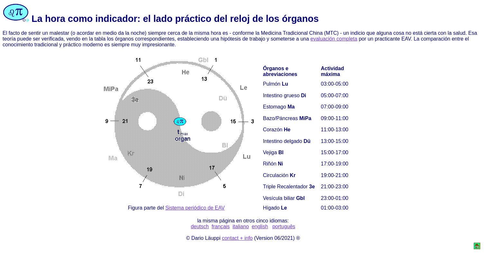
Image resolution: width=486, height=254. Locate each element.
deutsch (200, 226)
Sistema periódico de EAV (195, 208)
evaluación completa (333, 39)
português (283, 226)
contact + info (237, 238)
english (260, 226)
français (221, 226)
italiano (241, 226)
